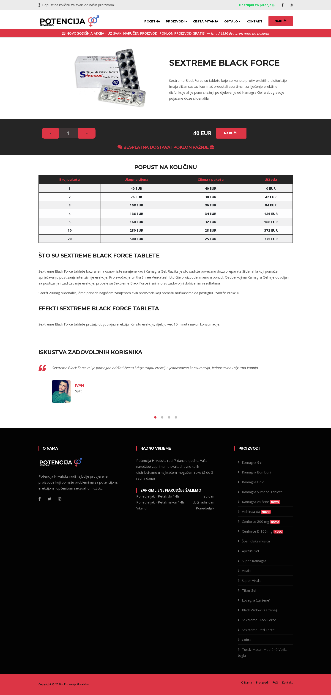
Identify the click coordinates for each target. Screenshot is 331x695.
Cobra (246, 639)
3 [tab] (169, 417)
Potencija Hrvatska (76, 684)
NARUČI (281, 21)
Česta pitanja (205, 21)
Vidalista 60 (256, 511)
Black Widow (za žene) (259, 610)
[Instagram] (59, 499)
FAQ (275, 682)
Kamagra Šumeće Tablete (262, 492)
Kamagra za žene (261, 501)
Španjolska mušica (256, 541)
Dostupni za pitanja (257, 5)
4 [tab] (176, 417)
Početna (152, 21)
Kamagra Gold (253, 482)
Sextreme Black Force (259, 620)
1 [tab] (155, 417)
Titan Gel (249, 590)
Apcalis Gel (250, 551)
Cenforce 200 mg (261, 521)
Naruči (230, 133)
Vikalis (246, 570)
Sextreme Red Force (258, 629)
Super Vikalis (251, 580)
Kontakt (254, 21)
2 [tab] (162, 417)
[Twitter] (49, 499)
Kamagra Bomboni (256, 472)
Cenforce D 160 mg (262, 531)
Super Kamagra (254, 560)
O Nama (246, 682)
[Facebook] (40, 499)
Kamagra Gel (156, 271)
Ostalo (232, 21)
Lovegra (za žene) (256, 600)
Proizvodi (176, 21)
